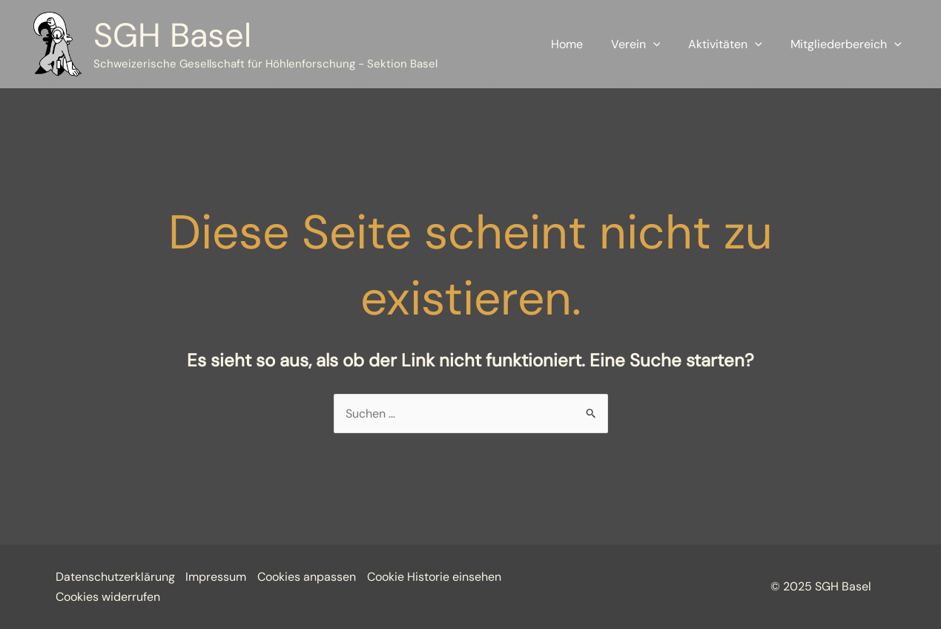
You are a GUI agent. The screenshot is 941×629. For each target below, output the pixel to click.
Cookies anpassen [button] (307, 576)
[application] (664, 44)
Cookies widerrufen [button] (108, 597)
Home (582, 44)
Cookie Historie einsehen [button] (435, 576)
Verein (647, 44)
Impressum (216, 576)
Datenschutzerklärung (115, 576)
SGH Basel (172, 35)
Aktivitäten (732, 44)
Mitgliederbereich (848, 44)
